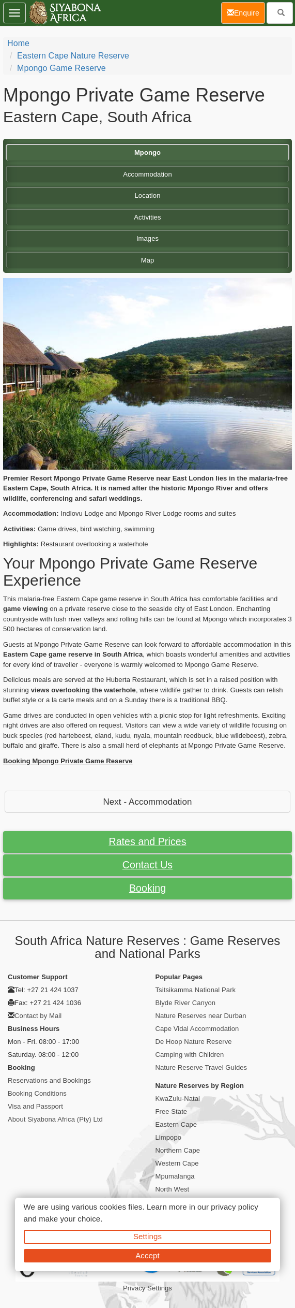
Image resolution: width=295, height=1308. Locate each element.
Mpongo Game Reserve (61, 68)
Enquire (246, 12)
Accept (147, 1255)
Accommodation (147, 174)
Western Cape (177, 1163)
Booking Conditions (37, 1093)
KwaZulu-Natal (178, 1098)
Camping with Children (190, 1054)
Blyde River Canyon (186, 1003)
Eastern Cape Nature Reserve (73, 55)
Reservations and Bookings (49, 1080)
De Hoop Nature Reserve (194, 1041)
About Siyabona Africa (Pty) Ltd (55, 1119)
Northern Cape (178, 1150)
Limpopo (169, 1137)
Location (148, 195)
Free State (172, 1111)
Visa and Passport (35, 1106)
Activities (147, 217)
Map (147, 260)
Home (18, 43)
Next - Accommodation (147, 802)
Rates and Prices (147, 841)
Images (147, 238)
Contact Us (147, 864)
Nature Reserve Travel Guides (201, 1067)
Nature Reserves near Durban (201, 1016)
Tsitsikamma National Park (196, 990)
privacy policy (234, 1206)
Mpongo (147, 152)
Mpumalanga (175, 1176)
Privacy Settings (147, 1288)
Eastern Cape (176, 1124)
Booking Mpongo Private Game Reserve (68, 761)
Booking (147, 888)
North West (173, 1189)
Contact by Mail (37, 1016)
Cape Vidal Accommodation (197, 1029)
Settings (147, 1236)
